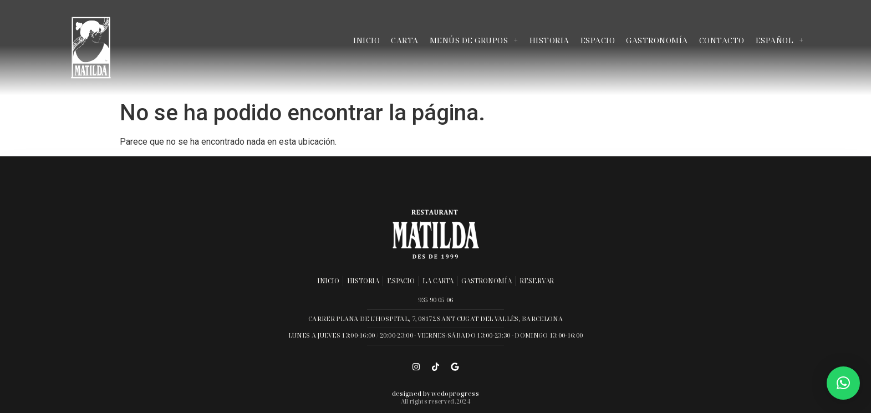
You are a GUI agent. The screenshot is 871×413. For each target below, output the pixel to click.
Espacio (597, 40)
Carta (405, 40)
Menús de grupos (474, 40)
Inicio (366, 40)
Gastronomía (657, 40)
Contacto (722, 40)
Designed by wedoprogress (435, 393)
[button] (843, 383)
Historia (549, 40)
